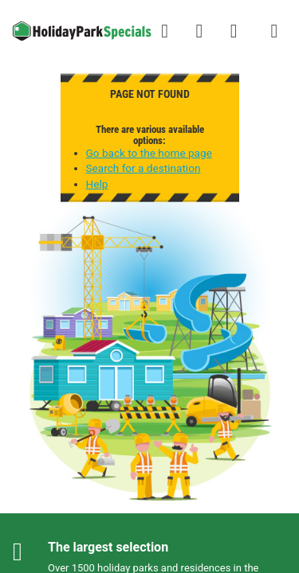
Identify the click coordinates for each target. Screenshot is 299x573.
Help (97, 183)
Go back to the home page (149, 152)
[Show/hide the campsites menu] (274, 31)
